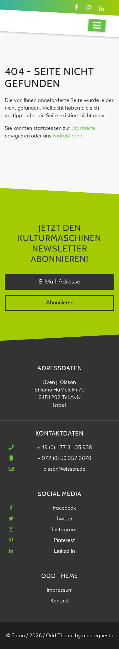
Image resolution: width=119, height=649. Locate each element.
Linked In (64, 551)
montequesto (97, 635)
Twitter (64, 518)
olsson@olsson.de (64, 469)
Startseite (83, 128)
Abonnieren (59, 302)
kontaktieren (67, 135)
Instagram (64, 529)
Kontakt (59, 600)
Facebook (64, 508)
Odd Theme (60, 635)
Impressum (60, 590)
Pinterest (64, 540)
